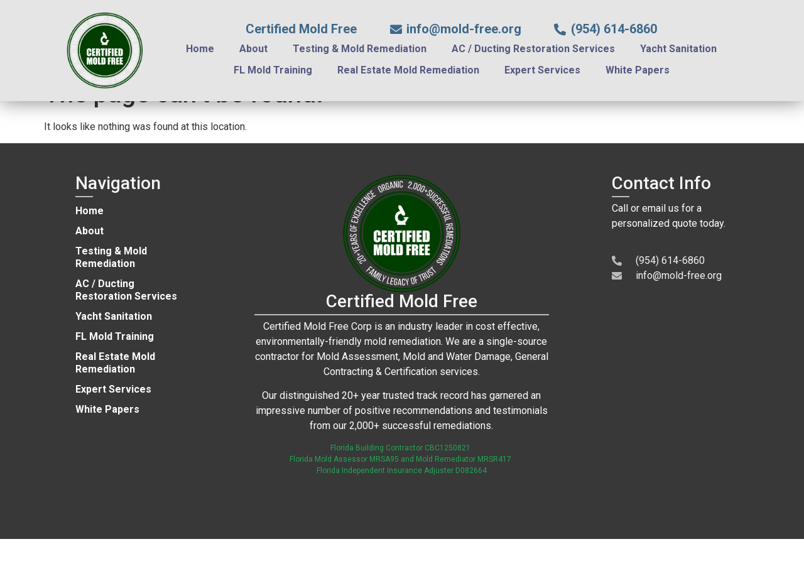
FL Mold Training (273, 70)
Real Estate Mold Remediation (408, 70)
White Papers (638, 70)
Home (200, 49)
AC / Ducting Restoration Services (533, 49)
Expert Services (542, 70)
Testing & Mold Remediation (359, 49)
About (253, 49)
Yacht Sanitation (678, 49)
